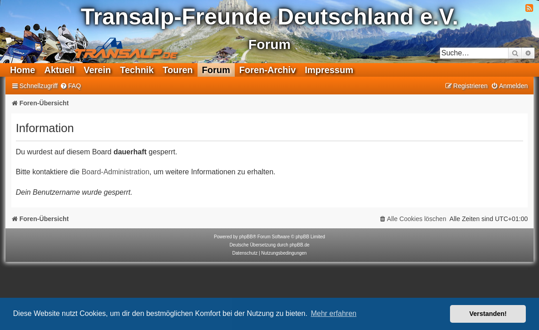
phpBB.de (300, 244)
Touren (178, 70)
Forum (216, 70)
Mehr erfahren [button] (333, 313)
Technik (136, 70)
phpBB (246, 236)
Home (22, 70)
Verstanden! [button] (488, 313)
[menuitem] (70, 86)
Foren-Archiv (267, 70)
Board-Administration (115, 172)
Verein (97, 70)
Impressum (329, 70)
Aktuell (59, 70)
